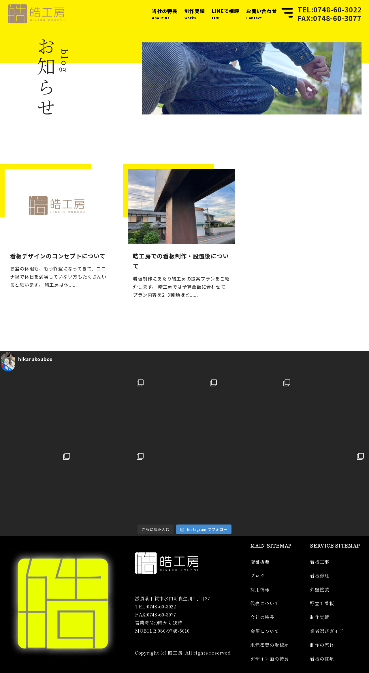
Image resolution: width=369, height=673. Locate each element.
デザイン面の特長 (269, 658)
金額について (264, 630)
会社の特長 (262, 617)
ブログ (257, 575)
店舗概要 (260, 561)
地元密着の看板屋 (269, 644)
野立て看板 (322, 603)
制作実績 (319, 617)
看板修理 (319, 575)
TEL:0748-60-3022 (330, 9)
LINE (225, 13)
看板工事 (319, 561)
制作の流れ (322, 644)
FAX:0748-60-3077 (329, 18)
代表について (264, 603)
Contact (261, 13)
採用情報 (260, 589)
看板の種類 (322, 658)
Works (194, 13)
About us (165, 13)
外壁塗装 (319, 589)
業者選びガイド (327, 630)
